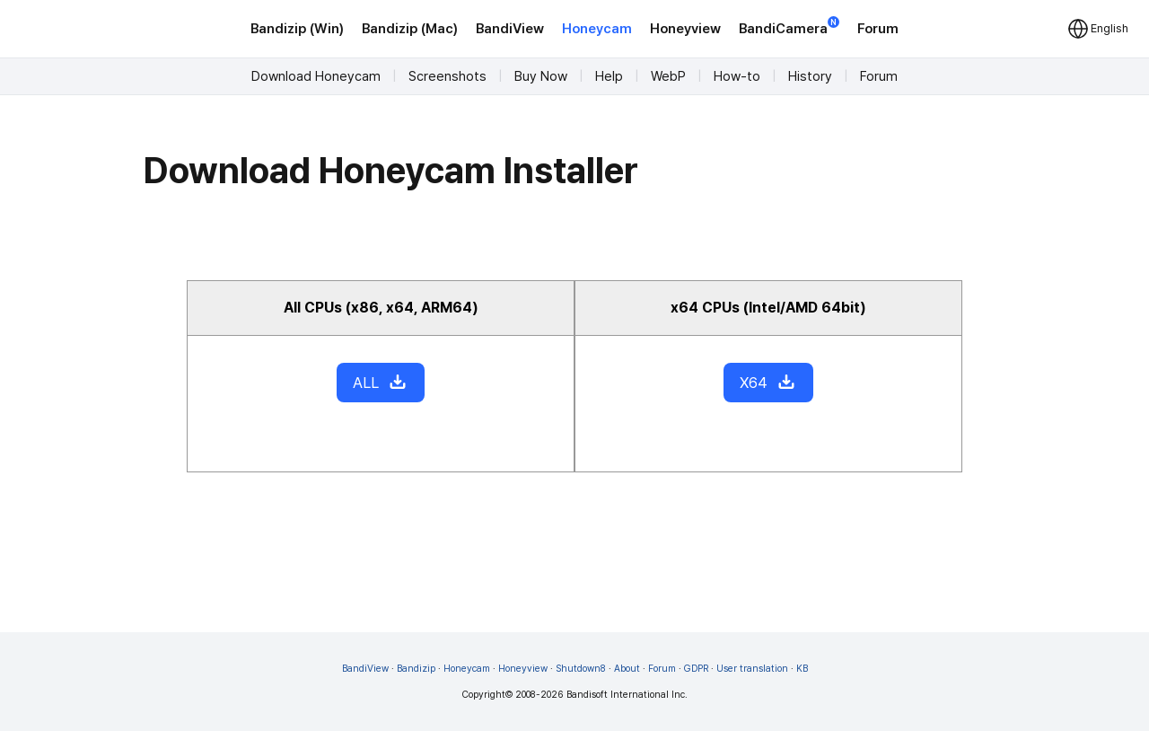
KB (802, 668)
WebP (668, 76)
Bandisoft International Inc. (627, 694)
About (627, 668)
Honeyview (685, 29)
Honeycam (597, 29)
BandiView (510, 29)
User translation (752, 668)
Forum (878, 29)
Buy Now (540, 76)
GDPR (696, 668)
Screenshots (447, 76)
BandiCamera (789, 27)
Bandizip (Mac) (410, 29)
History (810, 76)
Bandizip (416, 668)
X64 (768, 382)
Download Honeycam (316, 76)
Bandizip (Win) (297, 29)
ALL (380, 382)
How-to (737, 76)
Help (609, 76)
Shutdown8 (581, 668)
